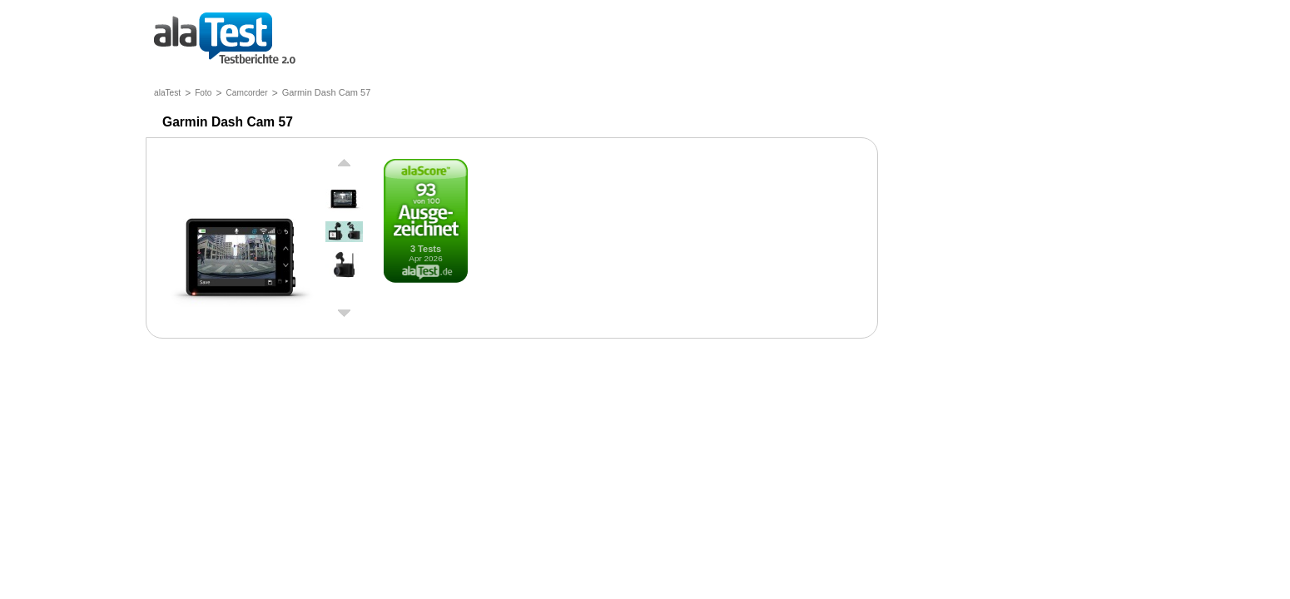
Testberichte (224, 39)
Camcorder (246, 92)
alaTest (167, 92)
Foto (203, 92)
